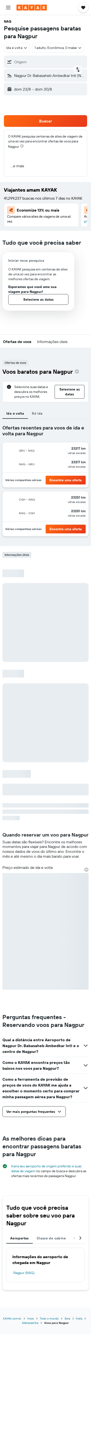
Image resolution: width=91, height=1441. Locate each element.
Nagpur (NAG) (23, 1273)
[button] (8, 7)
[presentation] (22, 146)
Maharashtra (30, 1323)
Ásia (67, 1318)
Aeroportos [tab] (19, 1238)
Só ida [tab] (37, 413)
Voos (30, 1318)
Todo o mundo (49, 1318)
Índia (79, 1318)
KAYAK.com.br (12, 1318)
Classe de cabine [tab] (51, 1238)
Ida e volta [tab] (15, 413)
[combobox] (17, 48)
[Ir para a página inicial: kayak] (32, 7)
